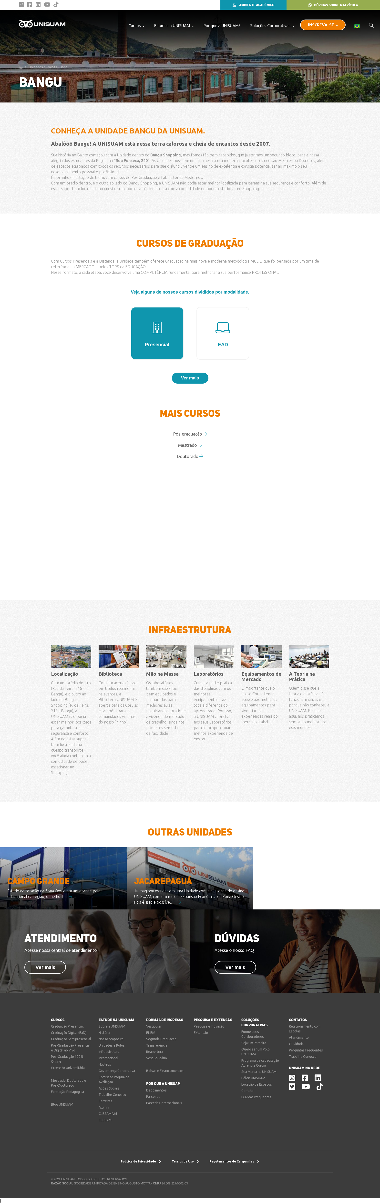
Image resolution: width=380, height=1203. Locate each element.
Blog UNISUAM (62, 1104)
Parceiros (153, 1097)
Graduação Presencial (67, 1026)
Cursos (136, 25)
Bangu (64, 67)
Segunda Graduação (161, 1039)
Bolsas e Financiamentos (165, 1071)
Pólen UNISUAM (253, 1078)
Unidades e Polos (43, 67)
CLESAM (105, 1120)
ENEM (150, 1033)
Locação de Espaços (256, 1084)
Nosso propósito (111, 1039)
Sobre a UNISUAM (112, 1026)
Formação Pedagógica (67, 1092)
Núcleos (105, 1064)
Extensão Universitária (68, 1068)
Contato (247, 1091)
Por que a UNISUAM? (222, 25)
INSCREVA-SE (323, 24)
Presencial (157, 334)
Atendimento (299, 1038)
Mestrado (190, 445)
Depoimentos (156, 1090)
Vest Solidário (156, 1058)
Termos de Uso (185, 1161)
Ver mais (45, 967)
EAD (223, 334)
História (104, 1033)
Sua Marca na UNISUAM (259, 1072)
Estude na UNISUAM (174, 25)
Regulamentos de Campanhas (234, 1161)
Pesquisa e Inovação (209, 1026)
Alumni (104, 1107)
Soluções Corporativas (272, 25)
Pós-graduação (190, 433)
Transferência (156, 1045)
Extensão (201, 1033)
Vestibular (154, 1026)
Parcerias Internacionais (164, 1103)
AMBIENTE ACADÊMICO (253, 5)
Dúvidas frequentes (256, 1097)
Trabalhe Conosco (112, 1095)
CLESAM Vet (108, 1114)
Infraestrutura (109, 1052)
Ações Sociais (109, 1088)
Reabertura (154, 1052)
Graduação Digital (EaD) (68, 1033)
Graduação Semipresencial (71, 1039)
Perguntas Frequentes (306, 1050)
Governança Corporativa (117, 1071)
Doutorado (190, 456)
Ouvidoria (296, 1044)
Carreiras (105, 1101)
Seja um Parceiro (253, 1043)
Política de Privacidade (141, 1161)
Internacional (108, 1058)
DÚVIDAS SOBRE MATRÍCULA (333, 5)
